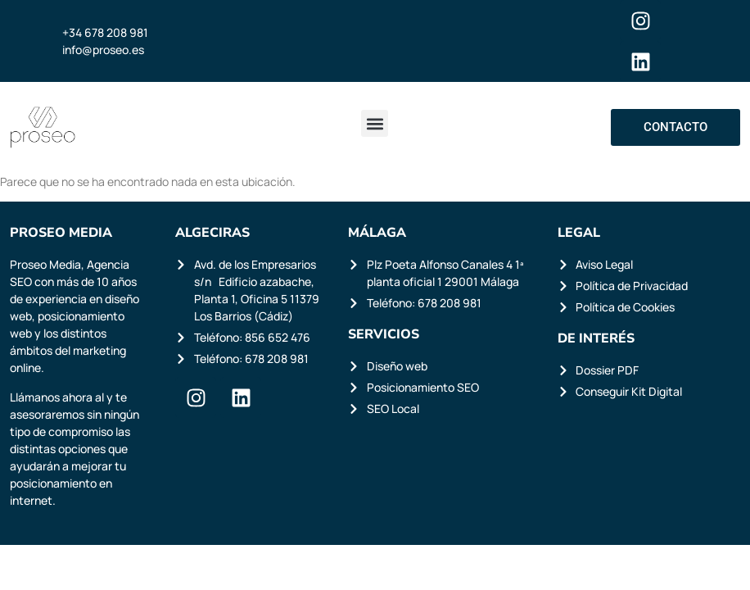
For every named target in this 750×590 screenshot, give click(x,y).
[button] (374, 123)
